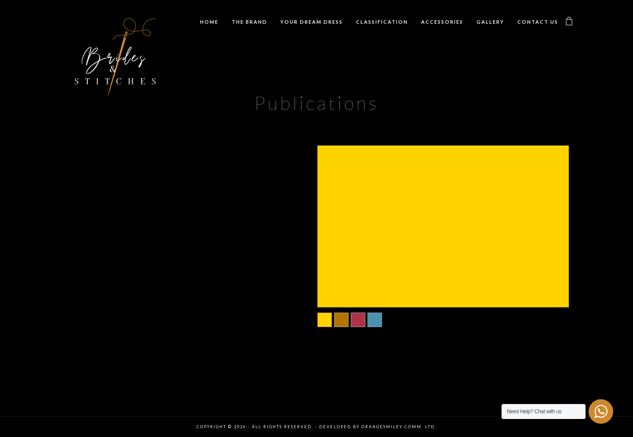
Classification (382, 22)
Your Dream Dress (311, 22)
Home (209, 22)
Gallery (490, 22)
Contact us (537, 22)
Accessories (442, 22)
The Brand (249, 22)
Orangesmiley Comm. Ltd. (399, 426)
